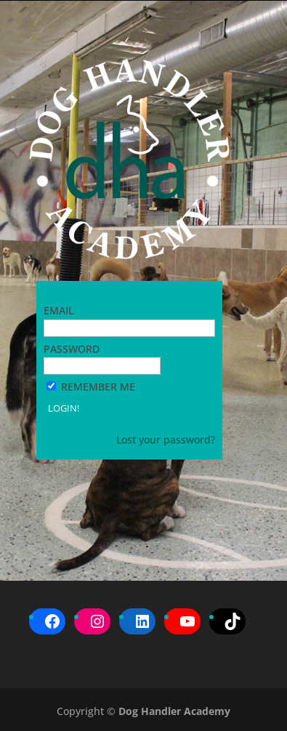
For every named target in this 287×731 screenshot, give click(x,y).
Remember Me (98, 386)
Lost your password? (165, 439)
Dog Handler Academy (174, 711)
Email (58, 310)
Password (72, 349)
